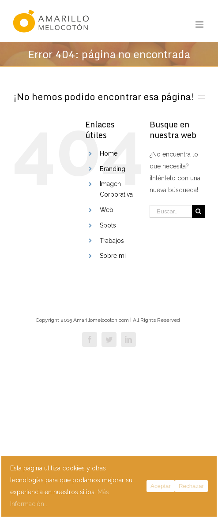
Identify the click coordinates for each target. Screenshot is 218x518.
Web (106, 209)
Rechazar (191, 486)
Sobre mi (113, 255)
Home (108, 153)
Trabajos (112, 240)
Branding (112, 168)
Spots (108, 225)
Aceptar (160, 486)
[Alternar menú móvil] (200, 24)
